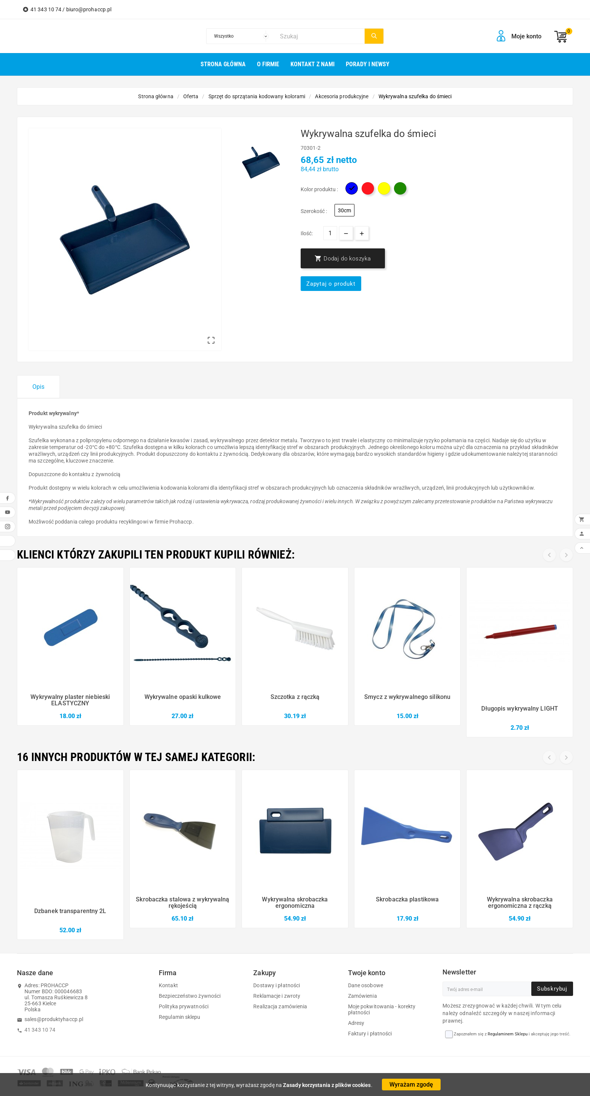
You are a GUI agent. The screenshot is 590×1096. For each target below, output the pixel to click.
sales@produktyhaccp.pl (53, 1019)
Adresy (356, 1023)
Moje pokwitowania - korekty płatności (382, 1009)
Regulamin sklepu (180, 1017)
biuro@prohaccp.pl (89, 9)
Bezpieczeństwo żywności (189, 996)
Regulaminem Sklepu (508, 1034)
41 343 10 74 (39, 1030)
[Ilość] (330, 233)
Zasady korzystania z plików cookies (327, 1085)
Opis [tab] (38, 386)
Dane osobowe (365, 985)
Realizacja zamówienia (280, 1006)
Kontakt (168, 985)
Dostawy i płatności (276, 985)
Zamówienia (362, 996)
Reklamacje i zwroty (276, 996)
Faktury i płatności (370, 1034)
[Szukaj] (320, 36)
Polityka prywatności (183, 1006)
